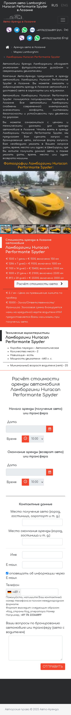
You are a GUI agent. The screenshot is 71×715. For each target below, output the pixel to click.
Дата (12, 422)
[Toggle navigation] (63, 20)
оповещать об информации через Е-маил (35, 576)
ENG (64, 5)
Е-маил (11, 564)
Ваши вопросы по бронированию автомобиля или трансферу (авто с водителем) (35, 628)
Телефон (12, 585)
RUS (54, 5)
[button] (68, 198)
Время (11, 439)
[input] (26, 429)
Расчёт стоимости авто (40, 284)
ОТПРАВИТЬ (53, 666)
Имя (13, 555)
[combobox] (13, 592)
